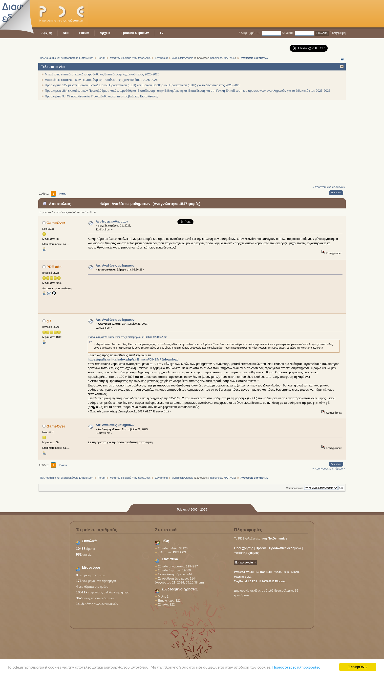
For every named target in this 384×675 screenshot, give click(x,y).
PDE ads (54, 267)
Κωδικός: (288, 33)
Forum (84, 33)
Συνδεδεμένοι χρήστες (180, 589)
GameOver (55, 223)
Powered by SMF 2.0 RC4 (249, 571)
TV (161, 33)
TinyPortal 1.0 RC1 (245, 581)
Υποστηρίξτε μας (246, 553)
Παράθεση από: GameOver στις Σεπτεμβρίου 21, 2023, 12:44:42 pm (127, 337)
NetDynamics (277, 538)
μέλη (165, 541)
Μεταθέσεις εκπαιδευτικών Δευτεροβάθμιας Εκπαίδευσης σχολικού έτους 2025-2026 (102, 74)
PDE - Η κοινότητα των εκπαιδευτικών (63, 13)
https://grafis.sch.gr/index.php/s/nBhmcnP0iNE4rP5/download (133, 359)
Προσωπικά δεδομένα (285, 548)
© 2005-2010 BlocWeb (272, 581)
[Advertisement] (256, 13)
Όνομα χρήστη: (249, 33)
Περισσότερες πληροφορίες (296, 667)
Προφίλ (261, 548)
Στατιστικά (170, 559)
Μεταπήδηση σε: (294, 488)
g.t (48, 321)
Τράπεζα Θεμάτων (135, 33)
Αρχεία (105, 33)
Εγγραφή (338, 33)
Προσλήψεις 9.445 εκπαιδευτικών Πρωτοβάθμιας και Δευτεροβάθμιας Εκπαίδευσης (101, 96)
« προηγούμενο (321, 186)
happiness (216, 57)
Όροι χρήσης (243, 548)
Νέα (65, 33)
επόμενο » (338, 186)
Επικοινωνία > (245, 562)
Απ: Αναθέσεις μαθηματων (115, 265)
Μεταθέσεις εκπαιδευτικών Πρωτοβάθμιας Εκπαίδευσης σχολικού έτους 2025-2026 (101, 80)
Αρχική (46, 33)
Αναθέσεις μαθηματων (112, 221)
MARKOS (229, 57)
